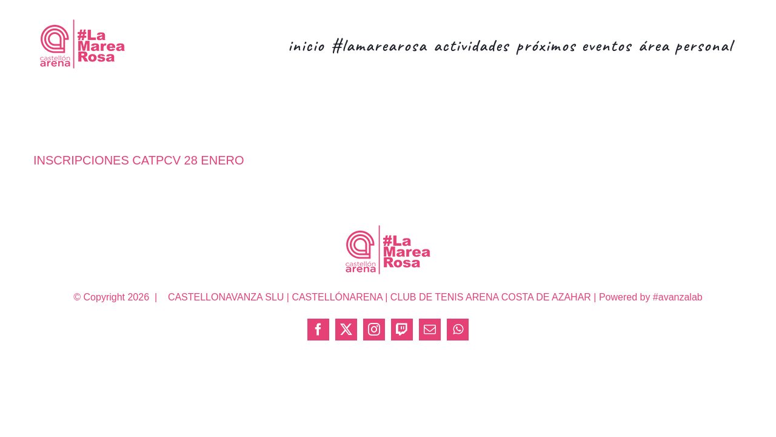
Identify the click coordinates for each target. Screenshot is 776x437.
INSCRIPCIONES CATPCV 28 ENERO (138, 160)
